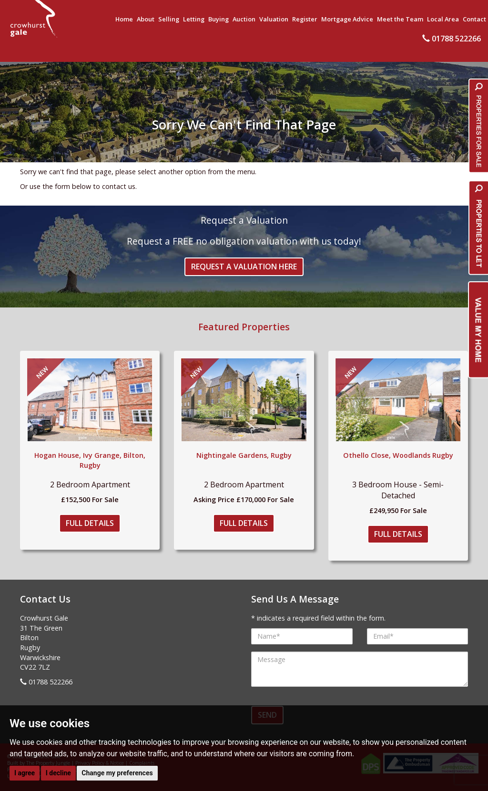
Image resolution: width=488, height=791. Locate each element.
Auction (244, 19)
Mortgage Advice (347, 19)
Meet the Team (400, 19)
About (145, 19)
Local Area (443, 19)
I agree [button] (24, 773)
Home (124, 19)
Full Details (90, 523)
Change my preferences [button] (116, 773)
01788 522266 (451, 38)
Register (304, 19)
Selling (168, 19)
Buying (218, 19)
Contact (474, 19)
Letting (193, 19)
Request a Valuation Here (244, 266)
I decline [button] (58, 773)
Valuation (273, 19)
